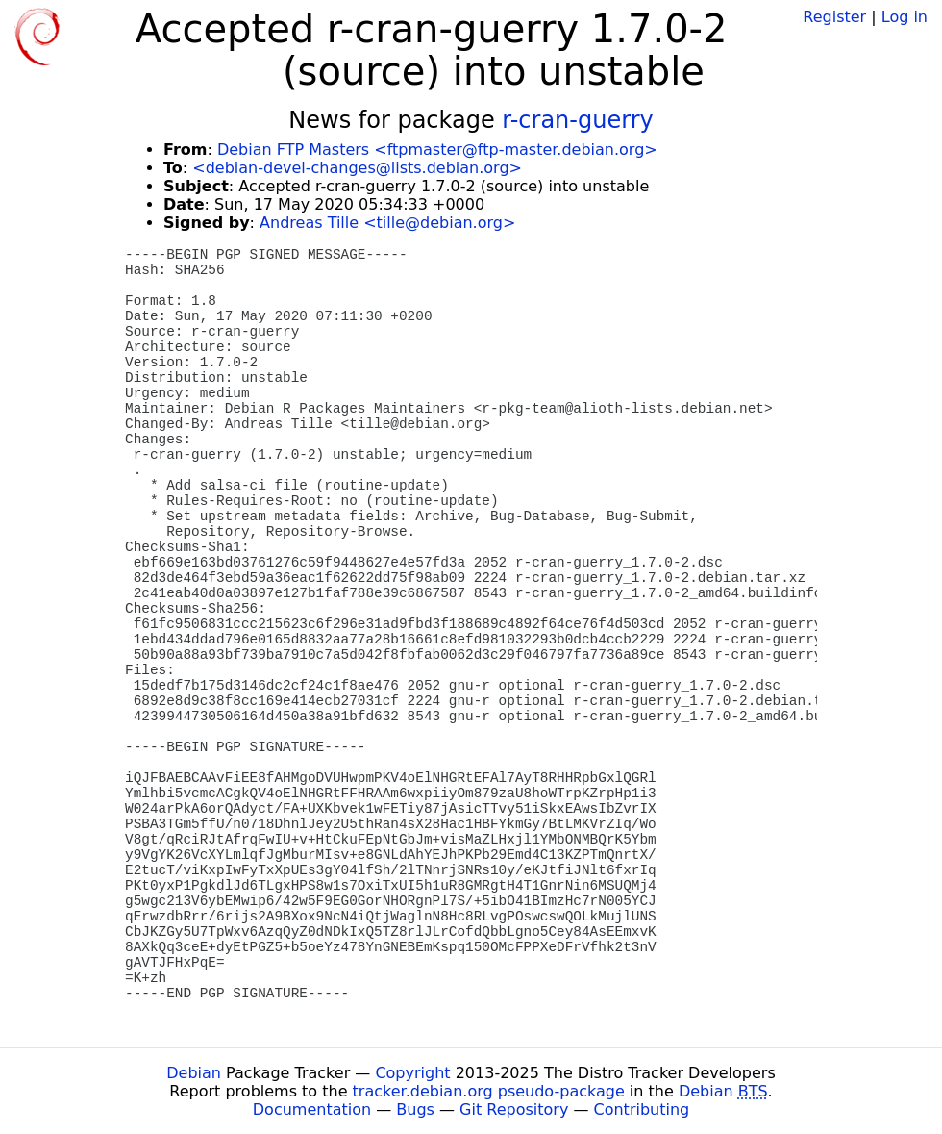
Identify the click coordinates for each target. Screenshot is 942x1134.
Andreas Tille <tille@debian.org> (387, 223)
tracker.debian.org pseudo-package (489, 1091)
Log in (904, 17)
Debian (193, 1073)
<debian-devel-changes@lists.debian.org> (357, 168)
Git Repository (513, 1109)
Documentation (312, 1109)
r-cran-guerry (577, 120)
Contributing (642, 1109)
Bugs (415, 1109)
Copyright (412, 1073)
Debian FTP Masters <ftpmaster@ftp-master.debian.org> (437, 149)
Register (834, 17)
